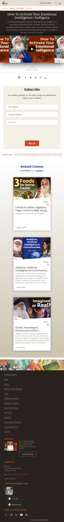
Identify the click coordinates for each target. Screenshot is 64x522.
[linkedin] (35, 77)
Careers (7, 432)
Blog (6, 379)
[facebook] (25, 77)
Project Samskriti (11, 427)
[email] (40, 77)
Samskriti (8, 413)
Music (6, 384)
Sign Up (32, 143)
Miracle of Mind (10, 375)
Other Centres (10, 479)
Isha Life (7, 417)
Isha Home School (11, 408)
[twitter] (30, 77)
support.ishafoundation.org (17, 474)
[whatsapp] (19, 77)
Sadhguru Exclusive (11, 398)
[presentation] (32, 131)
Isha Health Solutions (12, 422)
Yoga (6, 394)
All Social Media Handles (39, 520)
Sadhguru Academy (11, 403)
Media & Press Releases (13, 389)
